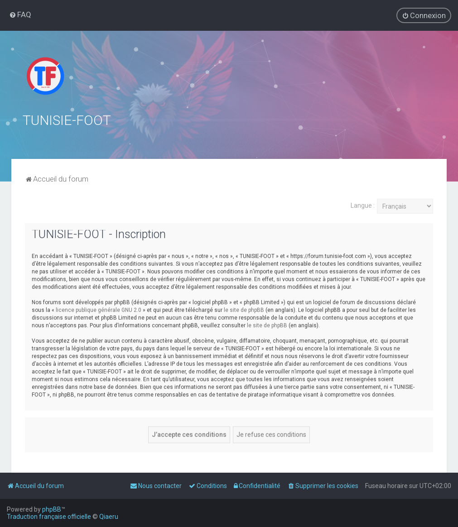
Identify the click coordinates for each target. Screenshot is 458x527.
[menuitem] (20, 14)
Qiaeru (108, 516)
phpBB (51, 509)
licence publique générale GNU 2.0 (98, 309)
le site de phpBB (244, 309)
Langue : (363, 204)
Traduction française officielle (49, 516)
